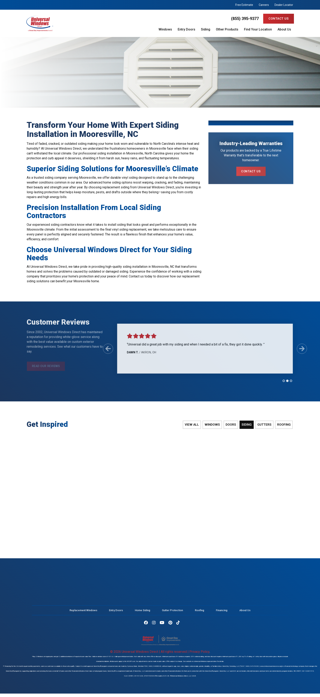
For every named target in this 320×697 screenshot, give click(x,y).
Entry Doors (186, 29)
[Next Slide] (299, 349)
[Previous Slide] (105, 349)
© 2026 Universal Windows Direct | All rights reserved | (149, 650)
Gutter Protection (172, 611)
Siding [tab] (248, 425)
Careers (264, 4)
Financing (221, 611)
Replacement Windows (83, 611)
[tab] (281, 381)
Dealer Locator (284, 4)
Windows (165, 29)
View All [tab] (194, 425)
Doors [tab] (232, 425)
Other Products (227, 29)
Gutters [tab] (265, 425)
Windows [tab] (214, 425)
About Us (284, 29)
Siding (205, 29)
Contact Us (278, 18)
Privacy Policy (199, 650)
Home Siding (142, 611)
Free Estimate (244, 4)
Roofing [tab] (284, 425)
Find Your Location (258, 29)
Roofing (199, 611)
